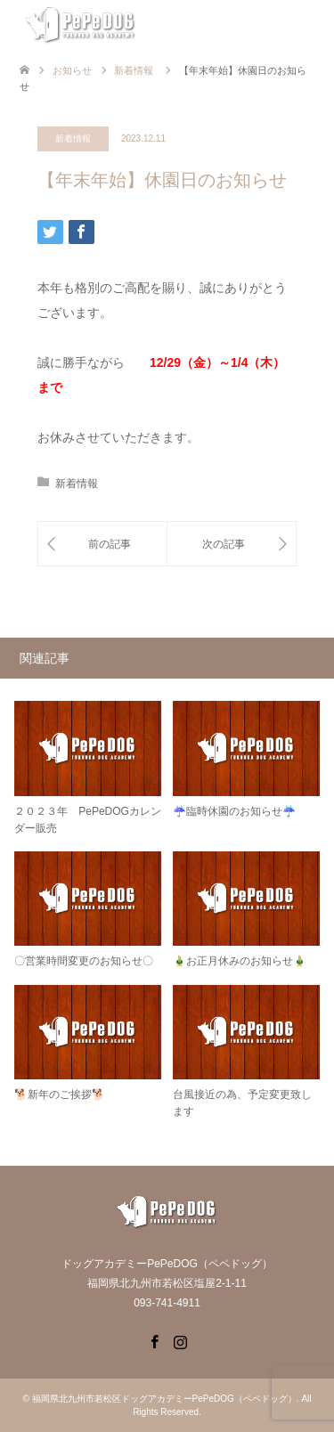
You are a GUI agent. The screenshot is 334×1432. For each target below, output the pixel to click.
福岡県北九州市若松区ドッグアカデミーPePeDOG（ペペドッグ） (164, 1399)
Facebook (154, 1340)
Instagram (180, 1340)
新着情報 (73, 138)
